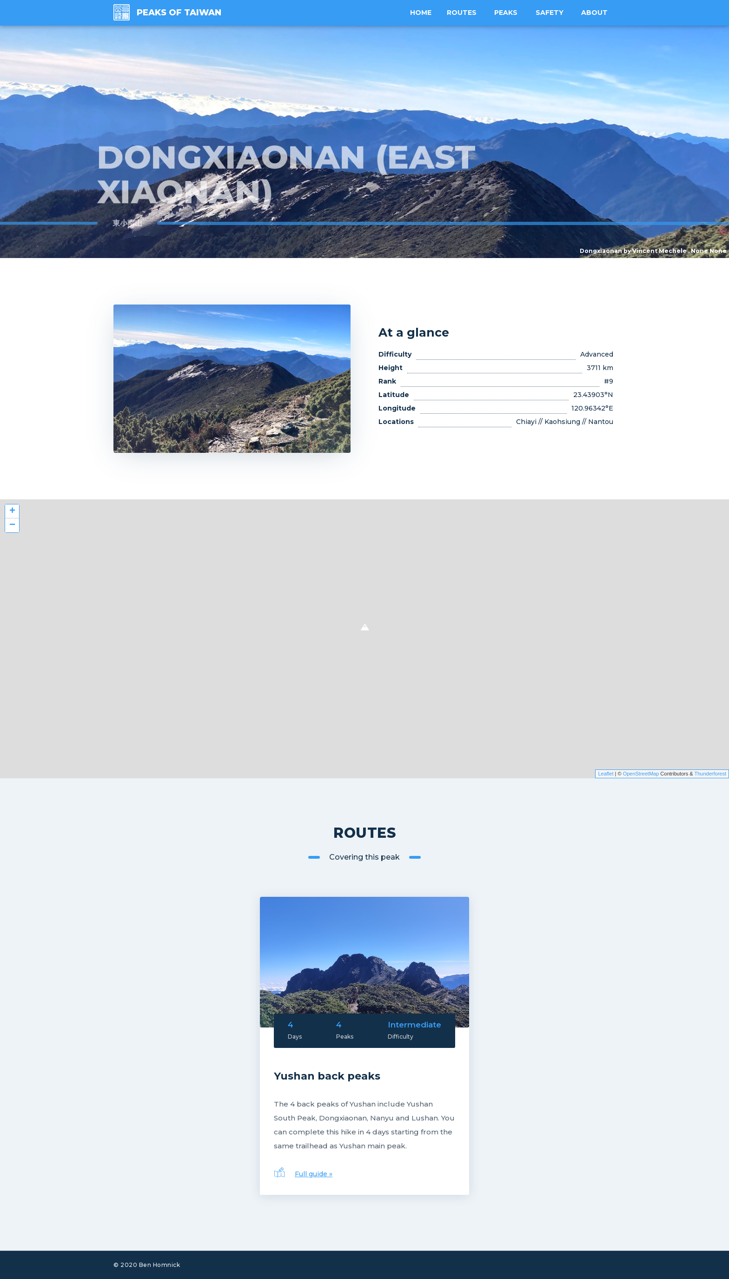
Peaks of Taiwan (179, 12)
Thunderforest (710, 773)
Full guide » (313, 1174)
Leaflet (605, 773)
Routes (464, 12)
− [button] (12, 525)
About (595, 12)
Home (425, 12)
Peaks (508, 12)
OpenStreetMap (641, 773)
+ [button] (12, 511)
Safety (551, 12)
